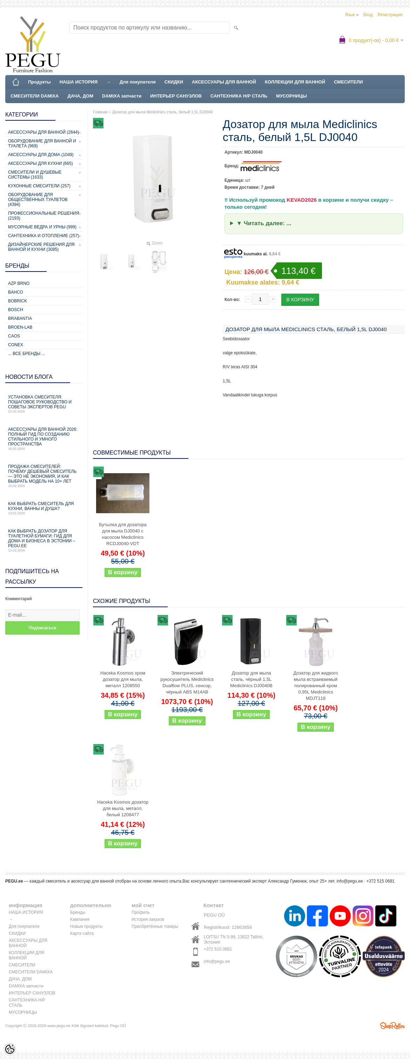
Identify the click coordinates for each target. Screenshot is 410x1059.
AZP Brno (18, 283)
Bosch (15, 309)
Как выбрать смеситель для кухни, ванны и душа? (44, 508)
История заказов (148, 919)
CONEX (15, 344)
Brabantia (20, 318)
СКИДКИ (173, 82)
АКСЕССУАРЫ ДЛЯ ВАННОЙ (224, 82)
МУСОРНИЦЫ (291, 96)
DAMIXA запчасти (121, 96)
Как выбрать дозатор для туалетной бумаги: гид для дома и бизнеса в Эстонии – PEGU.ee (44, 540)
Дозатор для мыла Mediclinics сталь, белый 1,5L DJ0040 (162, 112)
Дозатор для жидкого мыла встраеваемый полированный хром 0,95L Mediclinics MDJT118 (316, 685)
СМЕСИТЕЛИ (348, 82)
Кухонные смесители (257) (39, 185)
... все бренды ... (26, 353)
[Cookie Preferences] (10, 1049)
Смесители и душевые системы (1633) (34, 175)
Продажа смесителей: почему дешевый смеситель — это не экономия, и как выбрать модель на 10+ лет (44, 476)
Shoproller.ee (392, 1025)
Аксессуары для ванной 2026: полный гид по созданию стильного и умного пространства (44, 438)
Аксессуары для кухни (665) (40, 163)
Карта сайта (82, 933)
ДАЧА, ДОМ (80, 96)
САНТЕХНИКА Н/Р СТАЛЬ (238, 96)
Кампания (79, 919)
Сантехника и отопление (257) (43, 235)
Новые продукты (86, 926)
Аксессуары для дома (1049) (41, 154)
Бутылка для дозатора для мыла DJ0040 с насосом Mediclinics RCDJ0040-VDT (122, 534)
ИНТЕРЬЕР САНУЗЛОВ (176, 96)
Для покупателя (138, 82)
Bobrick (17, 301)
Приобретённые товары (155, 926)
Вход (368, 14)
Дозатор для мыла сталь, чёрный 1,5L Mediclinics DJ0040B (251, 679)
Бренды (77, 912)
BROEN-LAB (20, 327)
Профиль (141, 912)
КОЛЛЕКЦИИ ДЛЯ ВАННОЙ (295, 82)
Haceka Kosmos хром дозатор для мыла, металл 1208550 (122, 679)
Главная (100, 112)
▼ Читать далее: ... (263, 223)
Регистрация (390, 14)
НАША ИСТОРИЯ (79, 82)
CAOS (14, 336)
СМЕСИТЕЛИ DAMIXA (35, 96)
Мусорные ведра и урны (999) (42, 226)
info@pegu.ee (350, 881)
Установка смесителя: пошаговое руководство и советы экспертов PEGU (44, 404)
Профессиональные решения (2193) (43, 216)
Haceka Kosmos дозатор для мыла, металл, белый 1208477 (122, 808)
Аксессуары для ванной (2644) (43, 132)
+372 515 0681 (218, 949)
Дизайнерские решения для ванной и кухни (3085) (41, 247)
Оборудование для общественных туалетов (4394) (38, 199)
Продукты (39, 82)
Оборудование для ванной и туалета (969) (42, 143)
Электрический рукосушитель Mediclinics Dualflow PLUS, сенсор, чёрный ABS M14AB (187, 682)
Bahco (15, 292)
